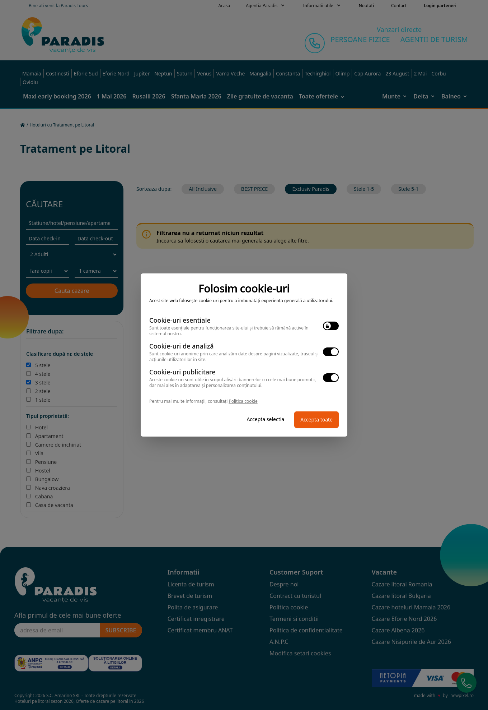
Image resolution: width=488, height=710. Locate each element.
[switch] (331, 326)
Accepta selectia (265, 419)
